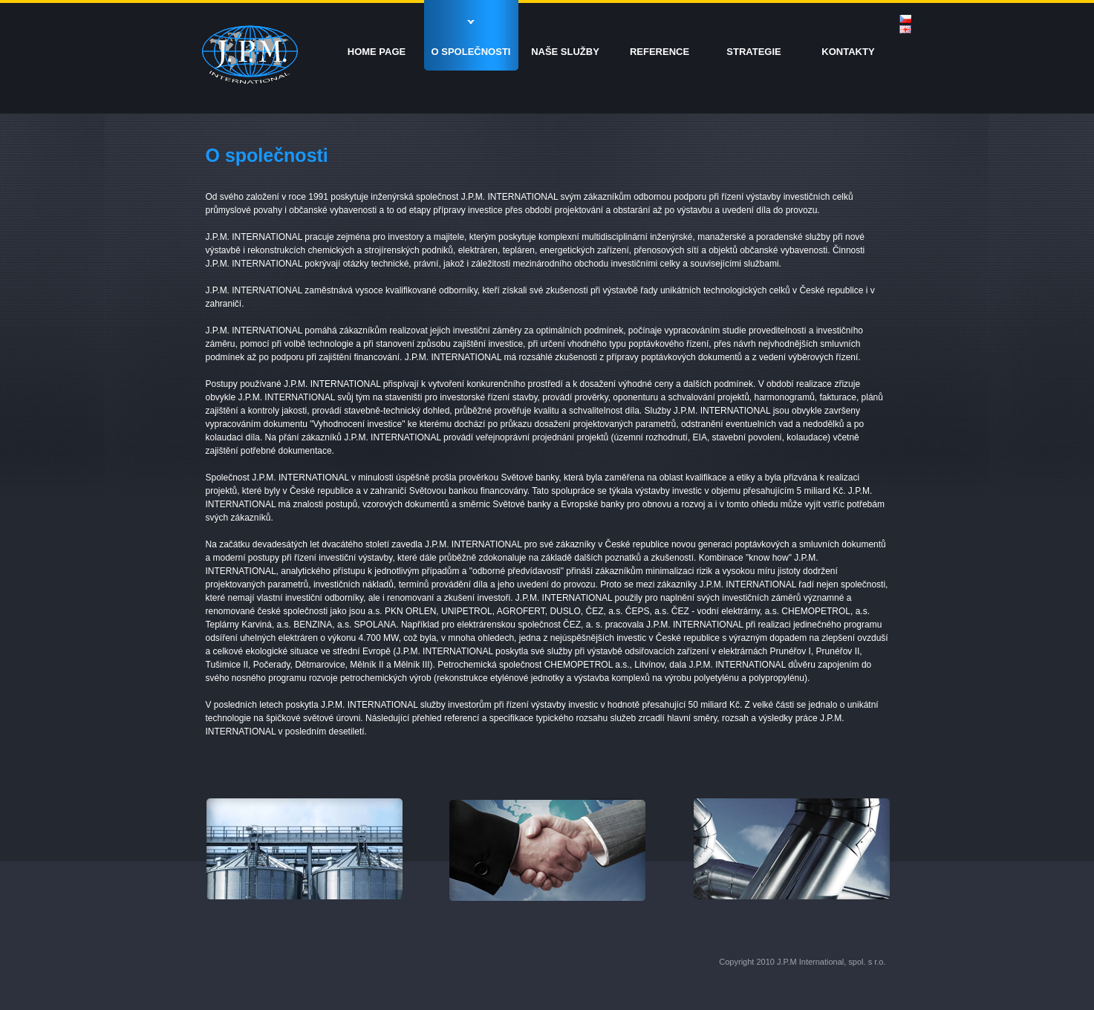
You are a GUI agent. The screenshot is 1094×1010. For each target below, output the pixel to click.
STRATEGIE (753, 51)
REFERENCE (659, 51)
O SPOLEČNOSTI (471, 51)
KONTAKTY (847, 51)
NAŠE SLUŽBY (565, 51)
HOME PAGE (377, 51)
